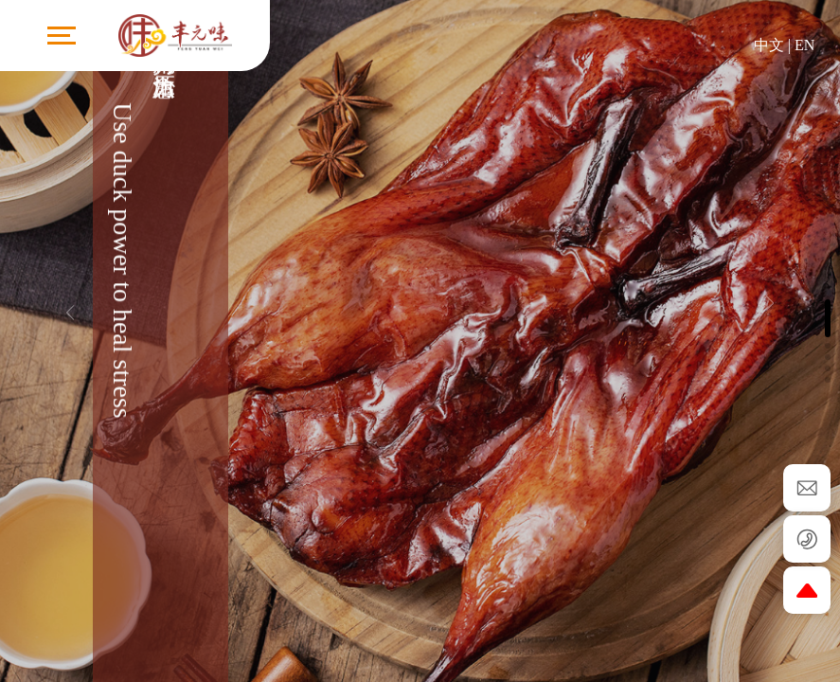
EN (804, 45)
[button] (770, 303)
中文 (769, 45)
